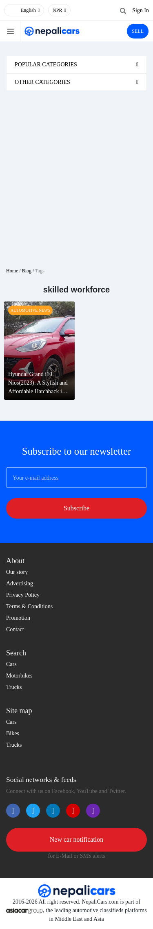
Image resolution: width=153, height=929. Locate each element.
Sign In (140, 10)
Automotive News (30, 310)
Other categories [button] (42, 82)
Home (12, 271)
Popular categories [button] (46, 64)
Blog (26, 271)
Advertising (19, 583)
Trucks (14, 687)
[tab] (76, 64)
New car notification (77, 839)
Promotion (18, 618)
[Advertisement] (76, 176)
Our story (17, 572)
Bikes (12, 733)
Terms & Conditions (29, 606)
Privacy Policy (23, 595)
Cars (11, 664)
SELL (138, 31)
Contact (15, 629)
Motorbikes (19, 676)
